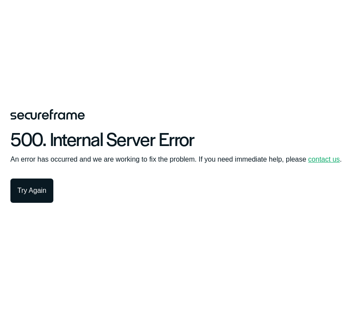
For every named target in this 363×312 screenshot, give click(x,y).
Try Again (31, 190)
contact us (324, 159)
